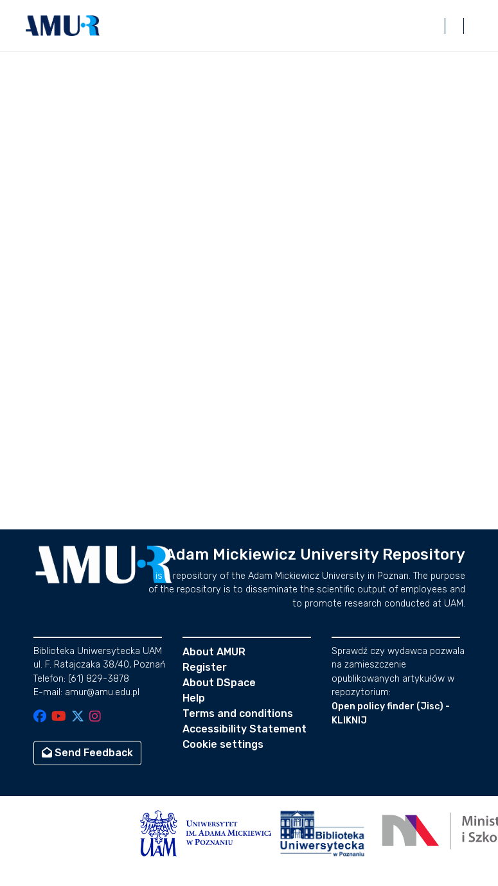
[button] (63, 25)
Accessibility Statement (244, 729)
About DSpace (219, 683)
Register (204, 667)
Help (193, 698)
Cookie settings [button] (222, 744)
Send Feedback (87, 753)
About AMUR (213, 652)
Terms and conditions (237, 713)
